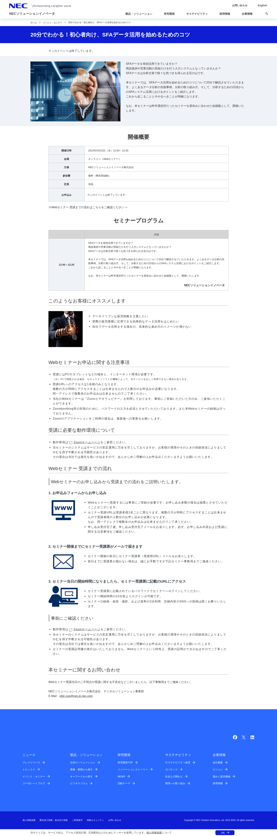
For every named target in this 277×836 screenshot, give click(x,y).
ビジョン (218, 769)
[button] (140, 14)
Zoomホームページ (84, 442)
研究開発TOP (125, 762)
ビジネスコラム (79, 783)
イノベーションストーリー (133, 769)
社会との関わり (174, 776)
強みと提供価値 (221, 776)
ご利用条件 (77, 820)
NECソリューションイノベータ (32, 13)
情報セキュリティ (95, 820)
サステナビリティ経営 (177, 762)
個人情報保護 (154, 832)
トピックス (29, 769)
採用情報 (218, 783)
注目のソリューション (82, 762)
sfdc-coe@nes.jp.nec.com (76, 696)
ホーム (33, 22)
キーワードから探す (81, 776)
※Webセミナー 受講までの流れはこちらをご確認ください (86, 207)
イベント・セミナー (52, 22)
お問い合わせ (114, 820)
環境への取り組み (175, 783)
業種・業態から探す (81, 769)
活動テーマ (124, 783)
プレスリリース (31, 762)
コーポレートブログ (34, 783)
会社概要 (218, 762)
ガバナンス (171, 769)
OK (223, 832)
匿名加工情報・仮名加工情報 (54, 820)
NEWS (121, 776)
